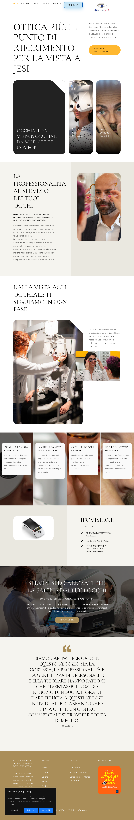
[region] (30, 801)
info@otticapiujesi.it (78, 772)
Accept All (46, 810)
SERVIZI (46, 3)
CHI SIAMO (25, 3)
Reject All (30, 810)
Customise (15, 810)
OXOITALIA (73, 5)
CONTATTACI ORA (67, 620)
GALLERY (36, 3)
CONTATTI (56, 3)
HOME (16, 3)
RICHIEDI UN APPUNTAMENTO (101, 49)
